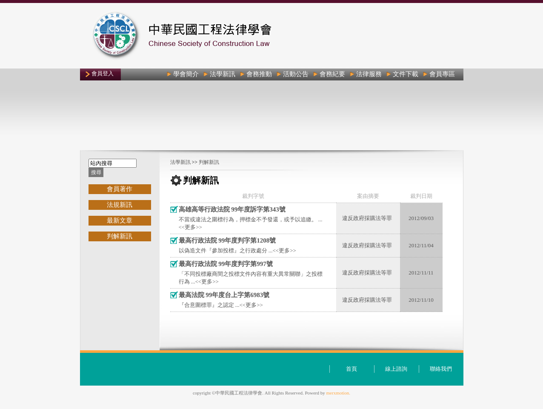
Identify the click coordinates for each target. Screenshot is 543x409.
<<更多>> (190, 227)
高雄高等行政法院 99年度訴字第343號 (232, 209)
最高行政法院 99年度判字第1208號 (227, 240)
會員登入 (102, 73)
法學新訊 (180, 162)
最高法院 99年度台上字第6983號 (224, 295)
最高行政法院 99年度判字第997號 (226, 263)
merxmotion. (338, 392)
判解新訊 (209, 162)
